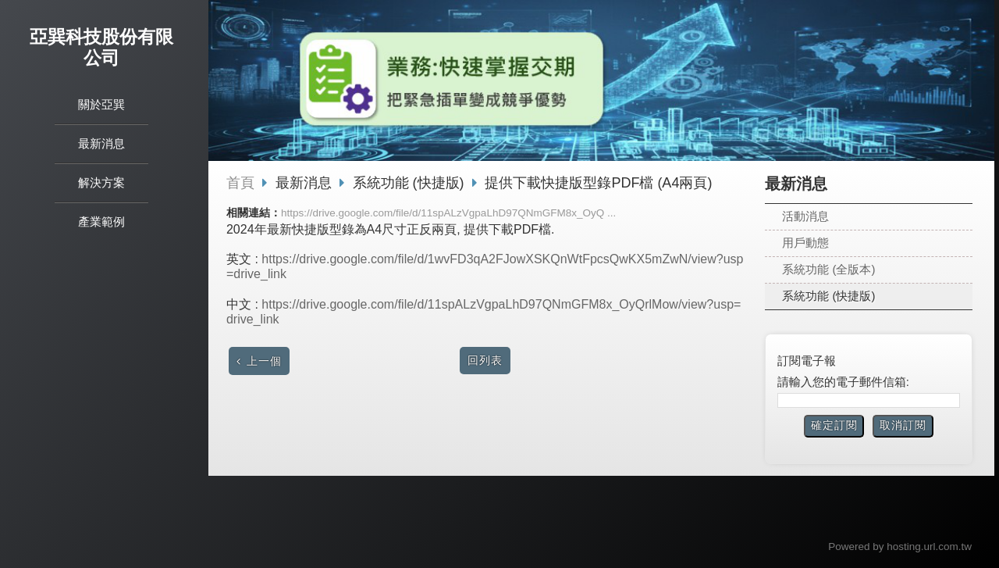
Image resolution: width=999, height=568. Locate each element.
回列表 (485, 360)
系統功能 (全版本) (828, 269)
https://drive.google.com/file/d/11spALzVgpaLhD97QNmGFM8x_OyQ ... (448, 213)
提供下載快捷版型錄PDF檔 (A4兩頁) (598, 183)
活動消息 (805, 216)
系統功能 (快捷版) (828, 295)
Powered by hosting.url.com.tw (900, 546)
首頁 (240, 183)
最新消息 (306, 183)
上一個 (264, 361)
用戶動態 (805, 242)
